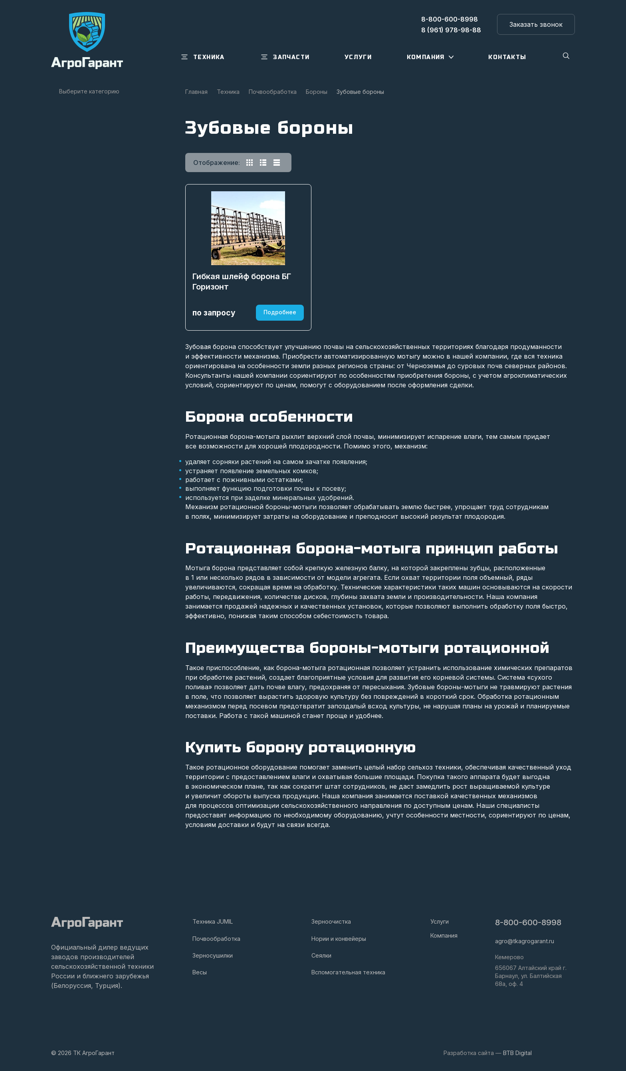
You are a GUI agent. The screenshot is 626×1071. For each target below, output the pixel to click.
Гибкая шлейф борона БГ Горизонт (243, 314)
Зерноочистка (331, 921)
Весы (199, 972)
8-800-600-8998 (529, 923)
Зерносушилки (212, 955)
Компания (444, 935)
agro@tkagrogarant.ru (524, 941)
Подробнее (279, 345)
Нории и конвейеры (338, 938)
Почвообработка (216, 938)
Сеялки (321, 955)
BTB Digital (517, 1052)
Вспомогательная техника (348, 972)
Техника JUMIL (212, 921)
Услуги (439, 921)
